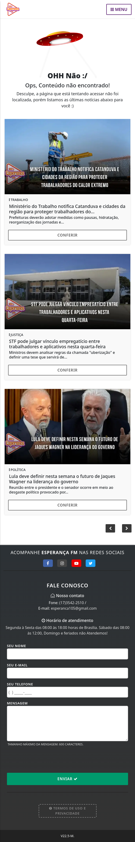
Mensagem (17, 703)
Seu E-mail (17, 665)
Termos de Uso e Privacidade (67, 811)
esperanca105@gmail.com (74, 608)
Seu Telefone (20, 684)
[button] (127, 528)
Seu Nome (16, 646)
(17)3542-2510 (71, 602)
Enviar (67, 778)
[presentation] (42, 759)
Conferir (67, 235)
